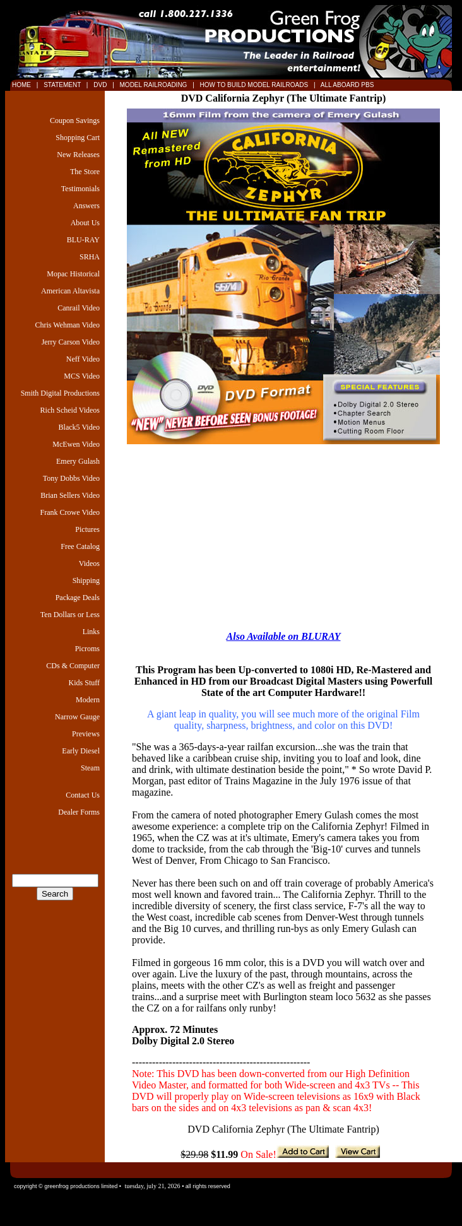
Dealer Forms (79, 812)
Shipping (86, 580)
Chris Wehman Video (67, 325)
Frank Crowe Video (70, 512)
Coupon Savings (75, 120)
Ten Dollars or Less (70, 614)
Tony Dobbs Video (71, 478)
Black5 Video (79, 427)
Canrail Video (78, 308)
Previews (86, 733)
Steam (90, 767)
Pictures (87, 529)
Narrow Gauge (77, 716)
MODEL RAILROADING (154, 84)
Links (91, 631)
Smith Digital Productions (60, 393)
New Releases (78, 154)
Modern (88, 699)
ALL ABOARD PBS (346, 84)
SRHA (90, 256)
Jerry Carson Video (71, 342)
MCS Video (82, 376)
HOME (21, 84)
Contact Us (83, 795)
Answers (86, 205)
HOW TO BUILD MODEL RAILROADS (255, 84)
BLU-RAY (83, 239)
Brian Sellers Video (70, 495)
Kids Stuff (84, 682)
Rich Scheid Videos (70, 410)
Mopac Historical (73, 273)
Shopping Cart (78, 137)
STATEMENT (62, 84)
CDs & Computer (73, 665)
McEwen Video (76, 444)
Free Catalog (80, 546)
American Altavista (70, 290)
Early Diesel (81, 750)
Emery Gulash (78, 461)
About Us (85, 222)
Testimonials (80, 188)
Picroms (87, 648)
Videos (89, 563)
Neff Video (83, 359)
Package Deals (78, 597)
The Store (85, 171)
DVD (101, 84)
